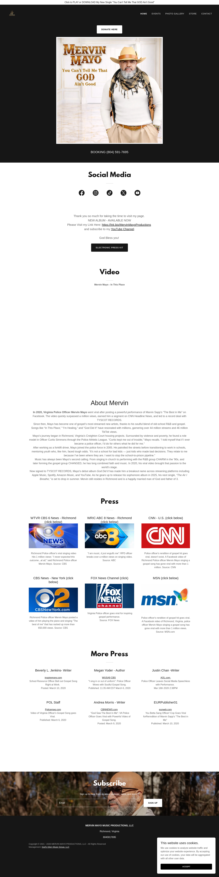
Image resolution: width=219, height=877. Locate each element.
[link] (12, 13)
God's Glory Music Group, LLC (55, 847)
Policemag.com (53, 709)
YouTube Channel (122, 229)
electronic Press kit (109, 247)
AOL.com (166, 677)
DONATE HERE (109, 29)
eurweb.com (165, 709)
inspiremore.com (53, 677)
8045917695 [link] (109, 837)
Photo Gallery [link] (174, 14)
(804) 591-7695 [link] (117, 152)
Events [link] (156, 14)
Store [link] (193, 14)
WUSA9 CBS (109, 677)
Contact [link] (206, 14)
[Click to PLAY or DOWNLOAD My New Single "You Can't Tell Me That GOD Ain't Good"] (109, 2)
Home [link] (143, 14)
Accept (186, 867)
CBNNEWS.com (109, 709)
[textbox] (98, 803)
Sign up (153, 803)
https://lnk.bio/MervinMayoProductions (126, 224)
